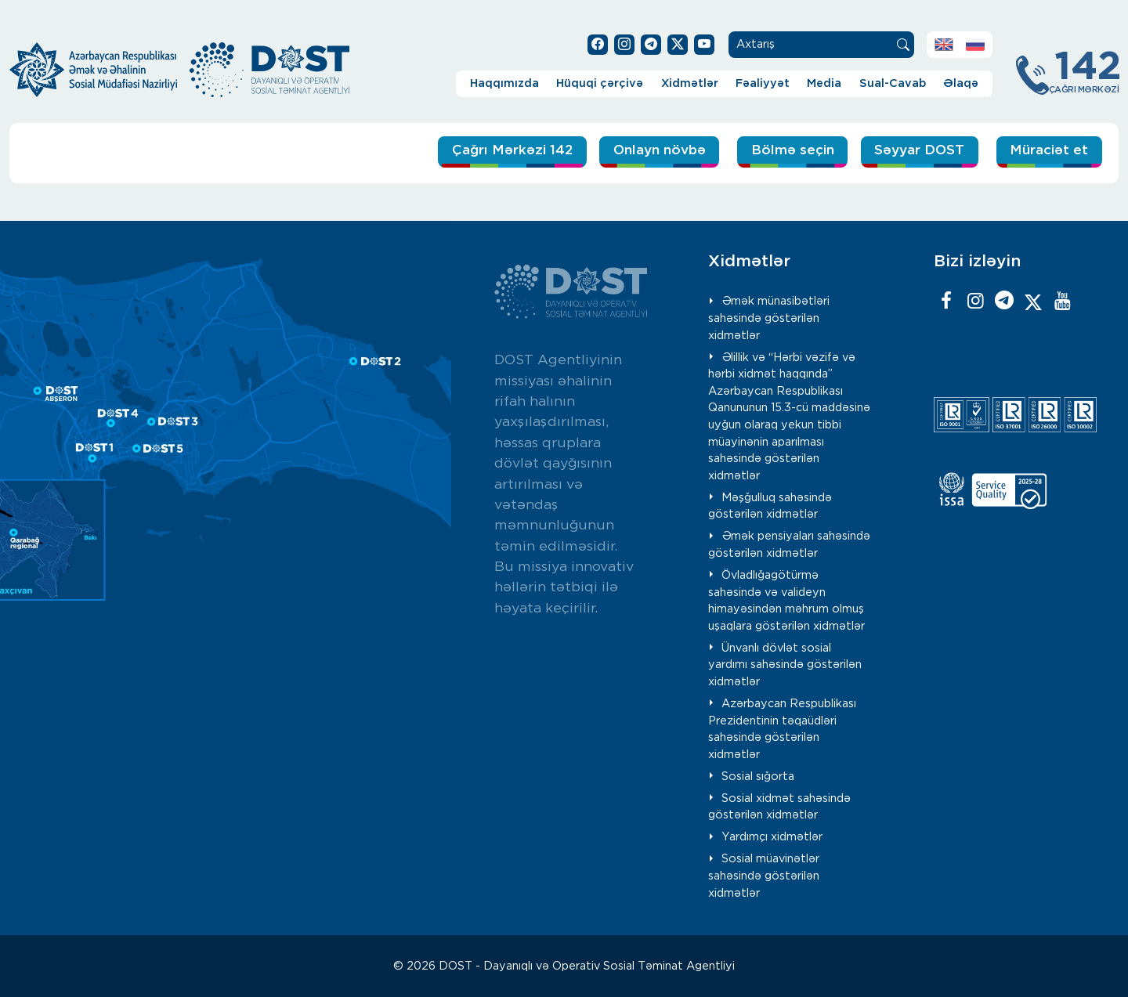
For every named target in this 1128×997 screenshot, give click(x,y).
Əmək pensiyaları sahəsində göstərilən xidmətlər (789, 544)
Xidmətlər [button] (689, 83)
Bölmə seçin (764, 151)
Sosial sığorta (757, 776)
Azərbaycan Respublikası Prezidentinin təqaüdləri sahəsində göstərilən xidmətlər (782, 728)
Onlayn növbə (621, 151)
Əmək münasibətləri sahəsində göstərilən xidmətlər (769, 317)
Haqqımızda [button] (504, 83)
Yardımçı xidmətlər (771, 836)
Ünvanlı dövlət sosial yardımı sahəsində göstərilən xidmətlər (785, 664)
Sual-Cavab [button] (892, 83)
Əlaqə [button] (960, 83)
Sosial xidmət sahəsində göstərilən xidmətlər (779, 806)
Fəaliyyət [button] (763, 83)
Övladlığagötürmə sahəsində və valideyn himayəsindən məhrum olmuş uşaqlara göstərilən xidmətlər (786, 599)
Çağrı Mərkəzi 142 (456, 151)
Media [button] (824, 83)
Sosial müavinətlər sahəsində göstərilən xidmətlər (763, 875)
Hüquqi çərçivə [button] (599, 83)
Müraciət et (1045, 151)
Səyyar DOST (906, 151)
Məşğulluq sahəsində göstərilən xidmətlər (770, 505)
